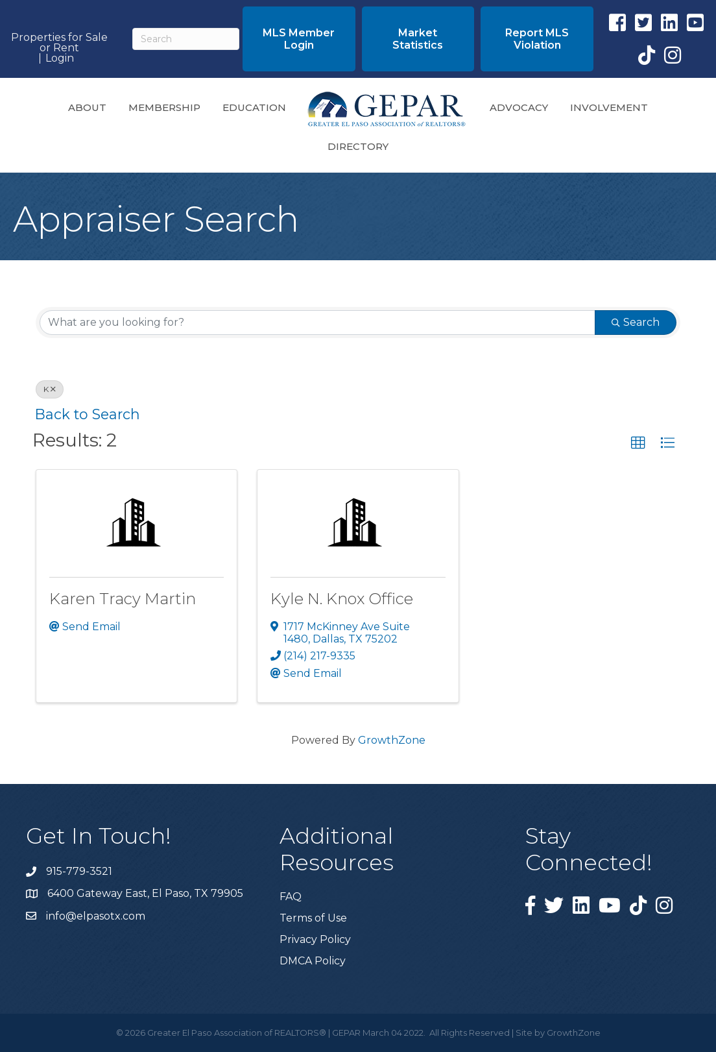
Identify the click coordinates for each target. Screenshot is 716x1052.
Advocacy (519, 107)
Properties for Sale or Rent (59, 42)
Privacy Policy (315, 939)
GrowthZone (391, 740)
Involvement (609, 107)
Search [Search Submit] (636, 322)
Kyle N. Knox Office (341, 598)
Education (254, 107)
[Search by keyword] (317, 322)
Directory (358, 146)
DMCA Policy (313, 961)
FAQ (291, 896)
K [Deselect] (49, 389)
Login (59, 58)
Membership (164, 107)
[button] (299, 39)
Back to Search (87, 414)
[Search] (185, 39)
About (87, 107)
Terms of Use (313, 918)
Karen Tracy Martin (122, 598)
